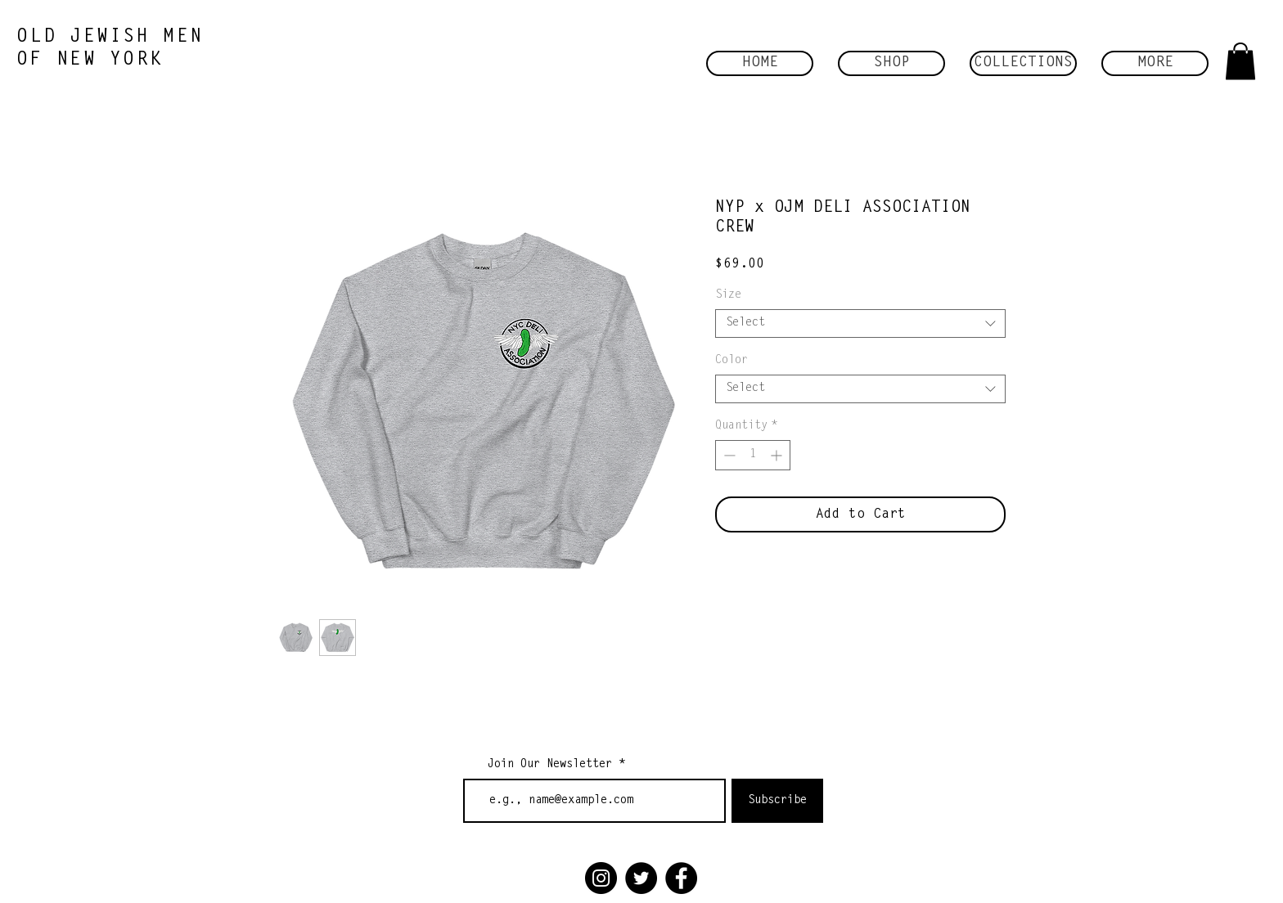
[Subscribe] (777, 801)
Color (731, 360)
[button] (891, 63)
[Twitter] (641, 878)
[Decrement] (728, 455)
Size (728, 295)
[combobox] (860, 323)
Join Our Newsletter (550, 764)
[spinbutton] (753, 455)
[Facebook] (681, 878)
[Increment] (778, 455)
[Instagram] (601, 878)
